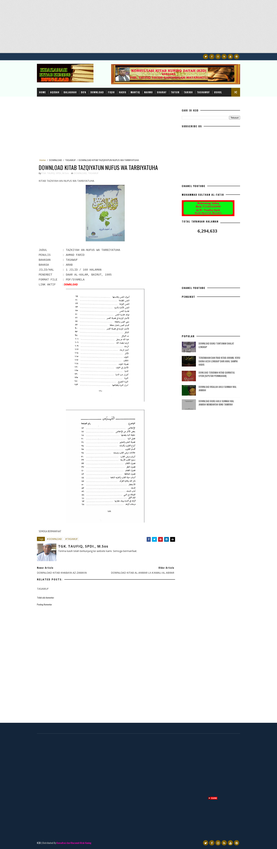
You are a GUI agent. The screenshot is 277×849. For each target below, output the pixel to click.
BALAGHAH (70, 92)
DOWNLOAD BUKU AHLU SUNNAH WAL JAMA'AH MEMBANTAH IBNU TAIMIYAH (216, 402)
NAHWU (148, 92)
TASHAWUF (203, 92)
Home (42, 92)
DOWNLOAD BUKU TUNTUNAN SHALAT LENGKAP (216, 345)
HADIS (122, 92)
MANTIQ (135, 92)
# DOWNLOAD (54, 538)
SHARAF (162, 92)
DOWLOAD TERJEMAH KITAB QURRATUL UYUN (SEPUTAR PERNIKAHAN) (217, 374)
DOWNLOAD (97, 92)
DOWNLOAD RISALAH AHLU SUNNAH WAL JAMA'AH (218, 388)
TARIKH (188, 92)
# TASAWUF (71, 538)
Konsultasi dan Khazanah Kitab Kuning (74, 843)
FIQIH (111, 92)
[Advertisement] (106, 28)
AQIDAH (54, 92)
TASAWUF (70, 160)
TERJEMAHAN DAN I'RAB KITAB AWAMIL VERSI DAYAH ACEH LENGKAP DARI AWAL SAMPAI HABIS (219, 361)
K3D (39, 843)
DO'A (83, 92)
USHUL (218, 92)
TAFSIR (175, 92)
